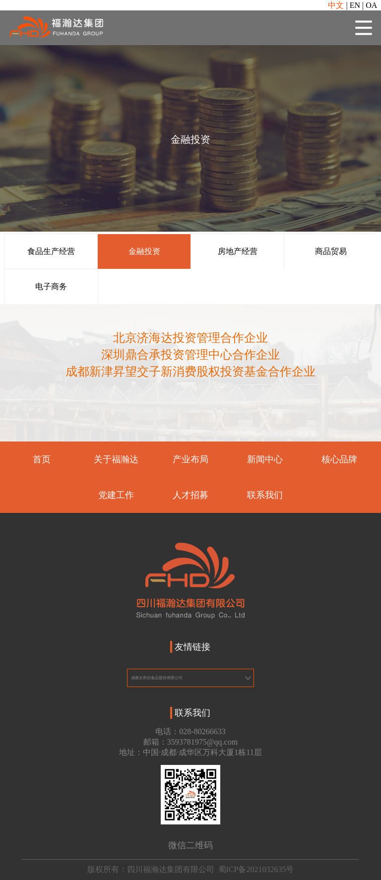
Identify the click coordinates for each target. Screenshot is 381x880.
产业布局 (190, 460)
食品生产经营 (51, 251)
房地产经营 (237, 251)
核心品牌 (339, 460)
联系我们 (265, 496)
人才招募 (190, 496)
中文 (336, 5)
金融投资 (144, 251)
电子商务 (51, 286)
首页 (42, 460)
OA (371, 5)
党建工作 (116, 496)
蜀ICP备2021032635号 (256, 869)
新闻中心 (265, 460)
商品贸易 (331, 251)
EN (355, 5)
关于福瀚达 (116, 460)
